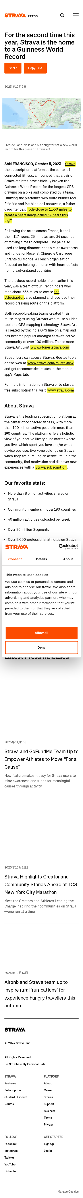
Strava (70, 164)
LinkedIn (10, 1171)
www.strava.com (60, 390)
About (48, 1083)
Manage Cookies (68, 1192)
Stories (48, 1097)
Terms (48, 1118)
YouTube (9, 1164)
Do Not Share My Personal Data (25, 1064)
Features (10, 1083)
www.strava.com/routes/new (50, 363)
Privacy (49, 1124)
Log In (48, 1151)
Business (50, 1111)
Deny (41, 647)
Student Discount (15, 1097)
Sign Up (49, 1144)
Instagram (11, 1151)
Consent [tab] (15, 559)
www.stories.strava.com (50, 347)
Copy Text (35, 68)
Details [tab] (41, 559)
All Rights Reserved (17, 1057)
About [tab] (68, 559)
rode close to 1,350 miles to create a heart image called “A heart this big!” (38, 215)
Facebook (10, 1144)
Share (13, 68)
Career (48, 1090)
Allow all (41, 633)
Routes (9, 1104)
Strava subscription (50, 467)
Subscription (12, 1090)
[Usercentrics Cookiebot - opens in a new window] (59, 547)
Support (49, 1104)
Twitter (9, 1157)
